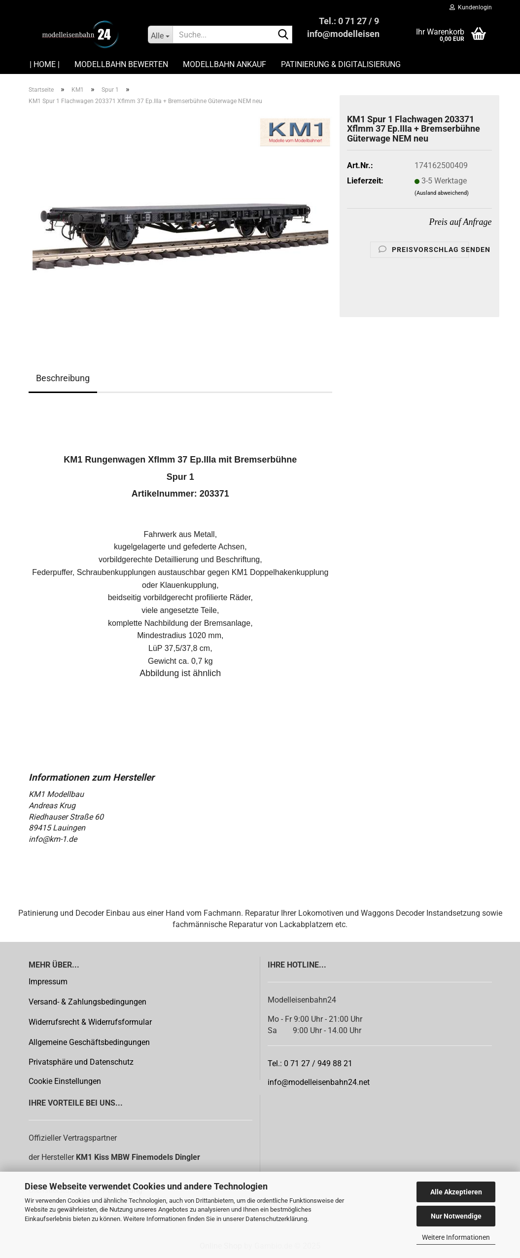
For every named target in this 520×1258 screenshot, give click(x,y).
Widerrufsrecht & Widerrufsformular (90, 1022)
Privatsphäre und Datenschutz (81, 1062)
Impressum (48, 981)
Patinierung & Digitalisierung (341, 64)
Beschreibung (63, 378)
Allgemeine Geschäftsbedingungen (89, 1042)
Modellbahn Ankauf (224, 64)
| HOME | (45, 64)
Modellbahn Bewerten (121, 64)
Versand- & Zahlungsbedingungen (87, 1001)
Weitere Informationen (456, 1237)
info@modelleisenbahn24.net (319, 1082)
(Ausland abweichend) (442, 193)
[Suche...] (160, 34)
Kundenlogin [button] (471, 7)
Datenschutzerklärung (276, 1218)
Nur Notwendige (456, 1216)
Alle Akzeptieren (456, 1192)
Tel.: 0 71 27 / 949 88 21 (310, 1063)
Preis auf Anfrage (460, 222)
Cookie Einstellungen (65, 1081)
